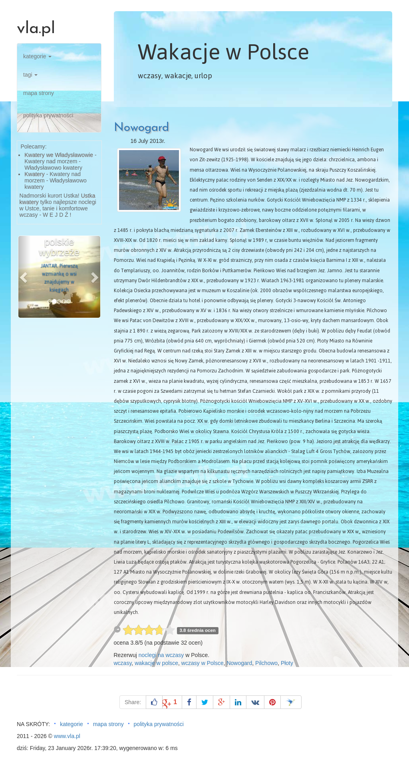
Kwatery (34, 174)
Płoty (287, 663)
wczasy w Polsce (202, 663)
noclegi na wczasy (161, 655)
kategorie (37, 56)
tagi (30, 74)
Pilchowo (266, 663)
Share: (133, 702)
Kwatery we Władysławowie (58, 155)
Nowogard (141, 128)
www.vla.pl (67, 736)
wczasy (123, 663)
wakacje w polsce (156, 663)
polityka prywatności (48, 115)
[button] (24, 277)
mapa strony (38, 93)
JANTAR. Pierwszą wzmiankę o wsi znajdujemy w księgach (59, 278)
